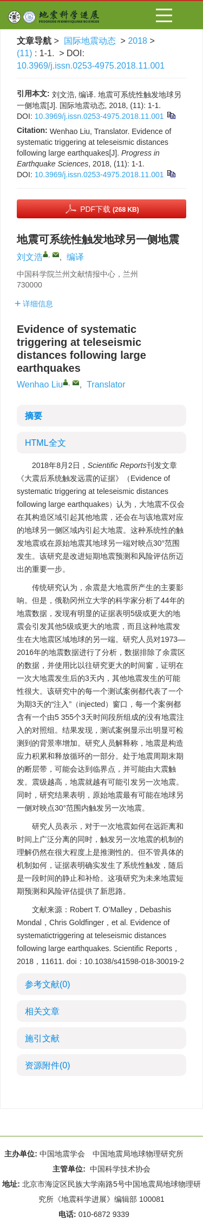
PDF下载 (109, 209)
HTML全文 (45, 442)
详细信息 (34, 303)
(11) (26, 53)
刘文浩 (30, 257)
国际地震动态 (90, 40)
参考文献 (47, 984)
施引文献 (42, 1038)
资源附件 (47, 1065)
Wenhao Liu (40, 384)
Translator (106, 384)
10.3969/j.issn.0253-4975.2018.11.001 (91, 65)
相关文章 (42, 1011)
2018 (137, 40)
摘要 (33, 415)
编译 (75, 257)
